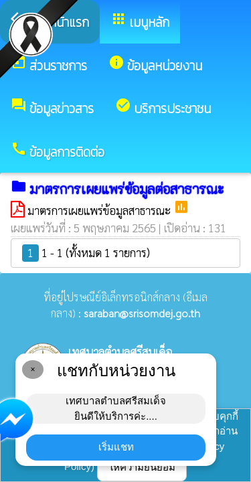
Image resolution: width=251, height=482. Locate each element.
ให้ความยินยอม (141, 467)
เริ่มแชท (116, 447)
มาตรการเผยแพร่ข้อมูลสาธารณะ (100, 210)
